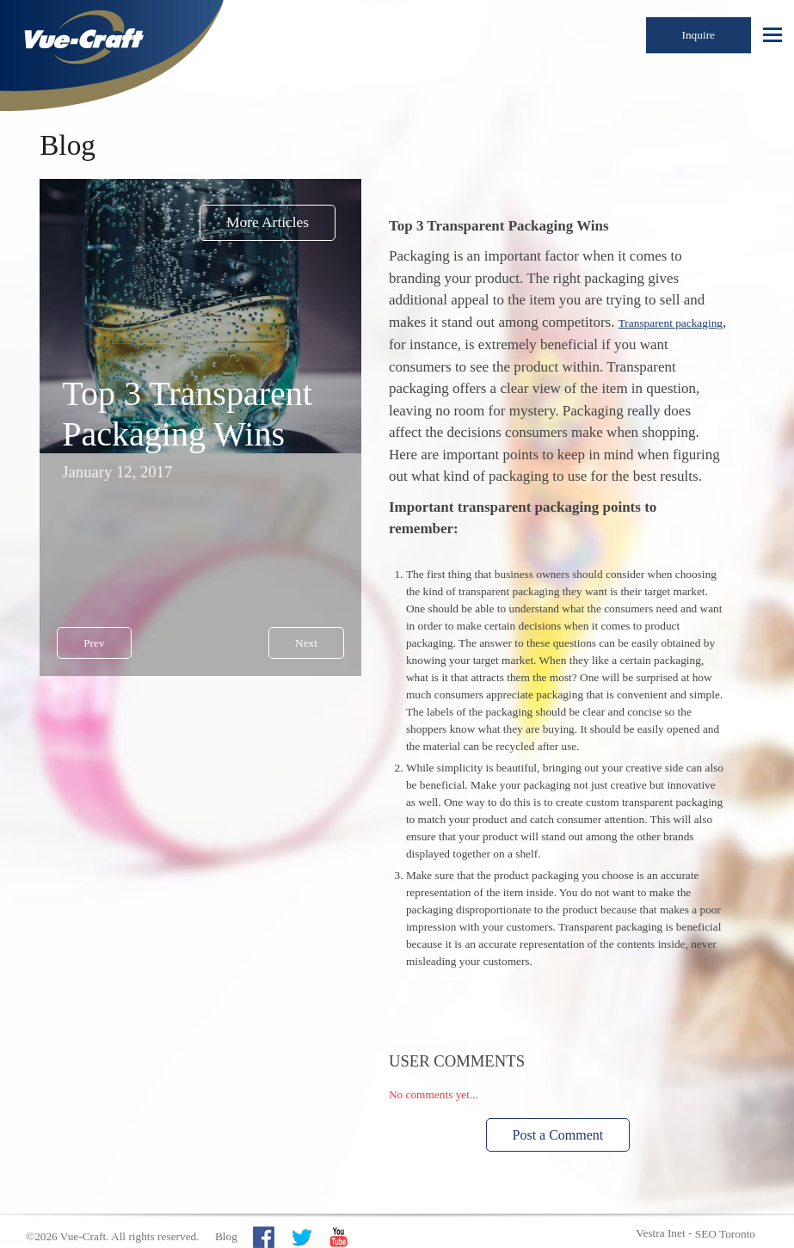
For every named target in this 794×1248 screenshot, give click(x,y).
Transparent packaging (671, 323)
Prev (93, 642)
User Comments (457, 1061)
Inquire (699, 34)
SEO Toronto (725, 1233)
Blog (226, 1236)
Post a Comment (558, 1135)
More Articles (267, 222)
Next (306, 642)
